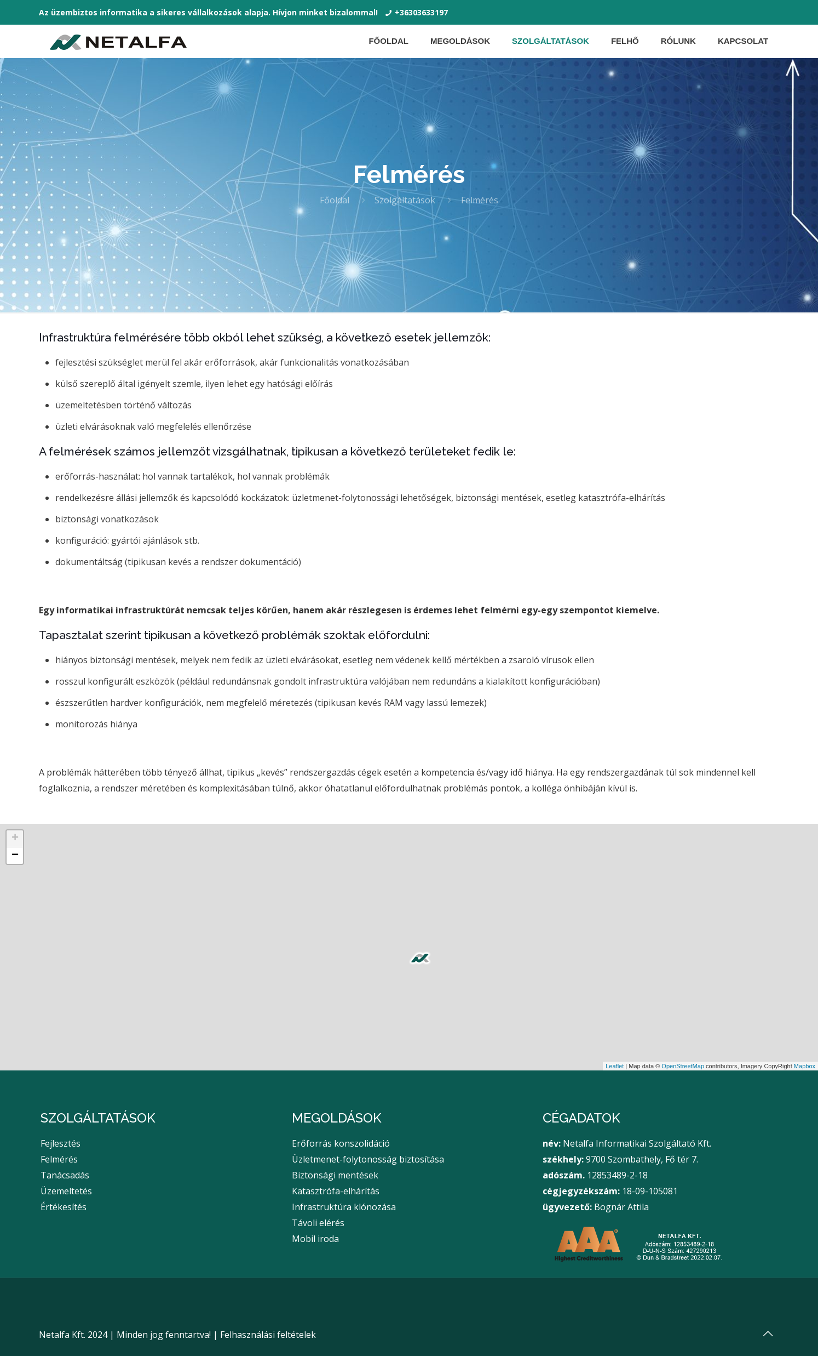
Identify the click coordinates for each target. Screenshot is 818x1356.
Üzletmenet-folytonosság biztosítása (368, 1159)
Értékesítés (64, 1207)
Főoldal (334, 200)
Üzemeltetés (66, 1191)
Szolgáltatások (405, 200)
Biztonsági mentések (335, 1175)
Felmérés (59, 1159)
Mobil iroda (315, 1239)
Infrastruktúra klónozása (344, 1207)
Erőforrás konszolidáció (341, 1143)
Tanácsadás (65, 1175)
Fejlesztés (60, 1143)
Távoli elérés (318, 1223)
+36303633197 (421, 12)
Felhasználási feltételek (268, 1335)
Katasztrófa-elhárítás (335, 1191)
